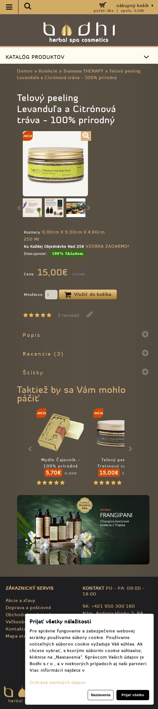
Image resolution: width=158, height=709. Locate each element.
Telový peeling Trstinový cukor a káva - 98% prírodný (117, 466)
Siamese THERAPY (83, 71)
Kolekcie (48, 71)
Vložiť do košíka (87, 294)
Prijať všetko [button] (133, 695)
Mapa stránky (21, 636)
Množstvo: (41, 295)
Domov (25, 71)
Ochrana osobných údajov (58, 682)
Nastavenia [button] (100, 695)
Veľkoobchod (21, 622)
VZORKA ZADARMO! (107, 246)
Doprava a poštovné (28, 607)
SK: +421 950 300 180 (109, 606)
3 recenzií (68, 315)
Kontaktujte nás (24, 629)
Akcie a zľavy (20, 600)
